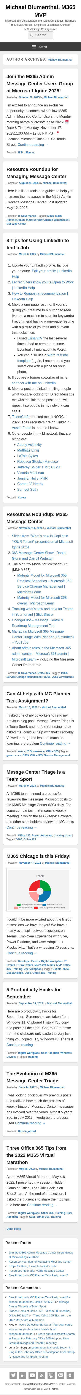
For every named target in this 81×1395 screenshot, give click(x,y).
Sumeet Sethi (27, 489)
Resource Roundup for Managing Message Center (40, 1261)
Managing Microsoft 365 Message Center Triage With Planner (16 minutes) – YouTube (43, 637)
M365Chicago (14, 972)
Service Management (57, 755)
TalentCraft (21, 417)
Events (57, 969)
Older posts (12, 1228)
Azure (21, 751)
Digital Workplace (52, 961)
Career (22, 497)
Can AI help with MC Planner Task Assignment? (38, 1275)
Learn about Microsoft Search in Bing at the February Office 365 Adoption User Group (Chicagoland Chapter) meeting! (42, 1338)
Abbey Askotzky (29, 445)
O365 (47, 676)
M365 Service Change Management (47, 219)
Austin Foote (21, 428)
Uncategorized (62, 835)
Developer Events (29, 961)
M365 (50, 215)
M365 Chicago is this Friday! (38, 856)
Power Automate (42, 835)
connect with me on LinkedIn (34, 383)
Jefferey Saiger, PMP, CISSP (39, 467)
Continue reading (33, 144)
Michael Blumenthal (60, 59)
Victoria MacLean (30, 473)
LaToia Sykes (27, 456)
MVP (59, 965)
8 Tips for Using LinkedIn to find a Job (32, 1266)
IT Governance (27, 215)
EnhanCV (35, 338)
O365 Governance (63, 676)
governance (13, 755)
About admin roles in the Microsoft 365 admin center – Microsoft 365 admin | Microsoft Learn (41, 653)
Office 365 (43, 673)
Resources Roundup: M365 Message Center (36, 1270)
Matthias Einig (28, 450)
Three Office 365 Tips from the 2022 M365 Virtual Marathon (36, 1155)
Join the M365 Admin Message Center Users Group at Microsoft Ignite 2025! (39, 83)
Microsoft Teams (44, 965)
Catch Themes (51, 1389)
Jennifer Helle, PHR (32, 478)
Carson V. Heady (30, 484)
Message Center (16, 223)
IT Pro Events (26, 152)
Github (70, 1375)
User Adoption (32, 969)
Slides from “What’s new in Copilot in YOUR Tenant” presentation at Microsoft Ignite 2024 (42, 541)
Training (17, 969)
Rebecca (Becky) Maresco (37, 461)
